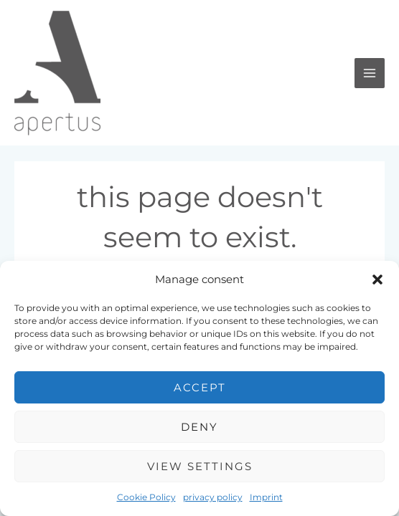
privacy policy (213, 497)
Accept (200, 387)
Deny (199, 427)
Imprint (266, 497)
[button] (377, 279)
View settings (200, 466)
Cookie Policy (146, 497)
